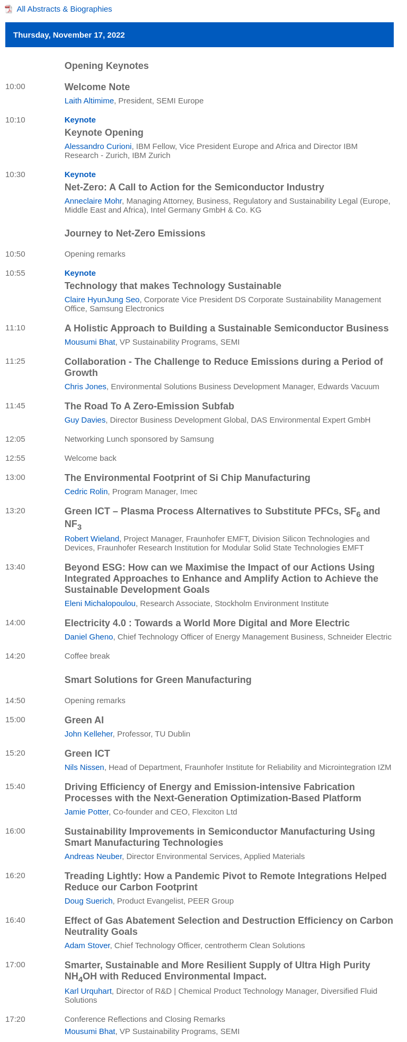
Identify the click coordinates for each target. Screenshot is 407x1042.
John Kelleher (89, 733)
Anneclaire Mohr (93, 200)
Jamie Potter (87, 811)
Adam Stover (87, 945)
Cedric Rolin (86, 491)
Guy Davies (85, 419)
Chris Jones (86, 386)
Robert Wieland (92, 538)
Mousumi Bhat (90, 341)
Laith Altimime (89, 100)
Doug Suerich (89, 900)
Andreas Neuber (93, 856)
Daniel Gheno (89, 636)
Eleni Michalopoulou (100, 603)
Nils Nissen (84, 767)
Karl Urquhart (88, 990)
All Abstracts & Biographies (64, 8)
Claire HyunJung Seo (102, 299)
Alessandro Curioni (98, 146)
